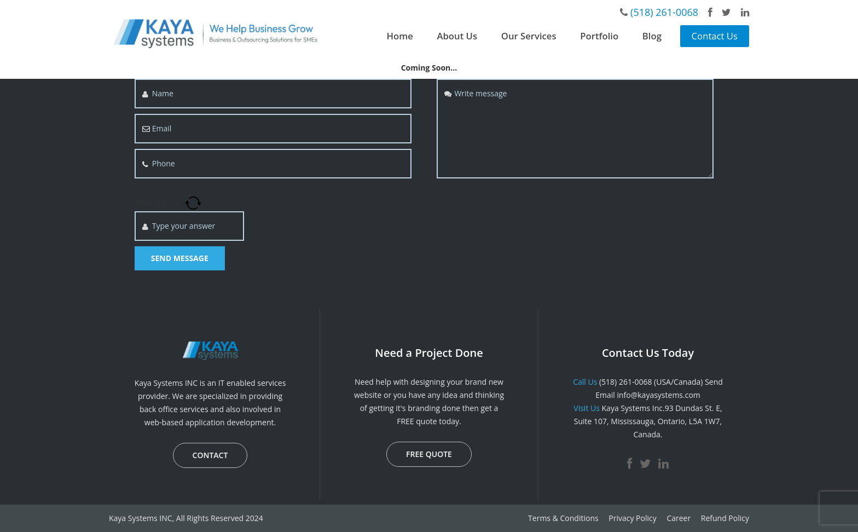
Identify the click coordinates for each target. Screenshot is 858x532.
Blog (652, 36)
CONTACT (210, 455)
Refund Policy (725, 518)
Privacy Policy (632, 518)
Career (678, 518)
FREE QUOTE (429, 454)
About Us (457, 36)
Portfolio (599, 36)
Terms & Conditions (563, 518)
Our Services (528, 36)
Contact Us (715, 36)
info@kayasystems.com (658, 395)
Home (400, 36)
